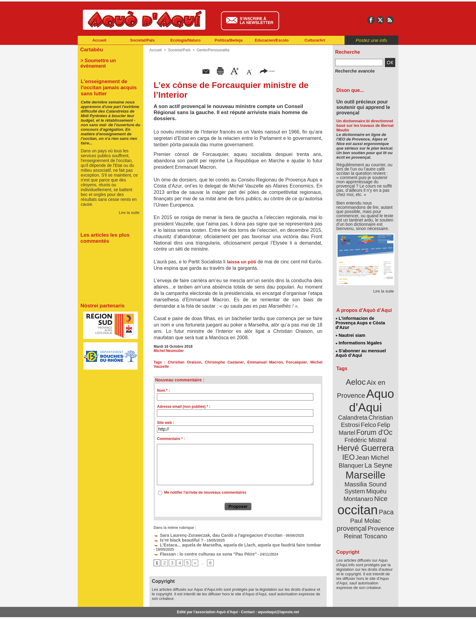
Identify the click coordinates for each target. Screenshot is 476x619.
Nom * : (163, 386)
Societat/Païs (142, 40)
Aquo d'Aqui (364, 389)
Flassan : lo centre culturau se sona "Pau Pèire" (198, 543)
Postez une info (371, 40)
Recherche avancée (352, 71)
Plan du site (211, 610)
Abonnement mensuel (158, 610)
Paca (383, 475)
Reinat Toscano (370, 493)
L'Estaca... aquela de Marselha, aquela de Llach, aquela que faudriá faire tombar (226, 538)
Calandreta (380, 398)
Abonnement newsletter (105, 610)
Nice (379, 464)
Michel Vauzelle (304, 362)
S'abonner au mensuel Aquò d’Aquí (360, 346)
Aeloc (356, 374)
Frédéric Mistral (372, 419)
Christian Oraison (180, 362)
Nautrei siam (350, 329)
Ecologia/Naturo (185, 40)
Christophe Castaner (215, 362)
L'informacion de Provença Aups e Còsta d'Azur (365, 320)
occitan (358, 473)
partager (267, 70)
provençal (379, 483)
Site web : (165, 418)
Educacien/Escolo (271, 40)
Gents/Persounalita (210, 50)
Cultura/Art (314, 40)
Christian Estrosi (358, 405)
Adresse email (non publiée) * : (183, 402)
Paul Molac (352, 484)
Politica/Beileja (229, 40)
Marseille (355, 449)
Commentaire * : (171, 434)
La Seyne (377, 441)
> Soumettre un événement (107, 59)
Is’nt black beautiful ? (175, 534)
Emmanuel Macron (251, 362)
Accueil (99, 40)
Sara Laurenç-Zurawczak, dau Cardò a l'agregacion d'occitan (209, 530)
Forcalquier (280, 362)
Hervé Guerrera (365, 426)
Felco (385, 405)
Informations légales (358, 336)
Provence (357, 490)
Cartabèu (90, 49)
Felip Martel (356, 412)
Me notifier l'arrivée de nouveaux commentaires (205, 488)
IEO (350, 433)
